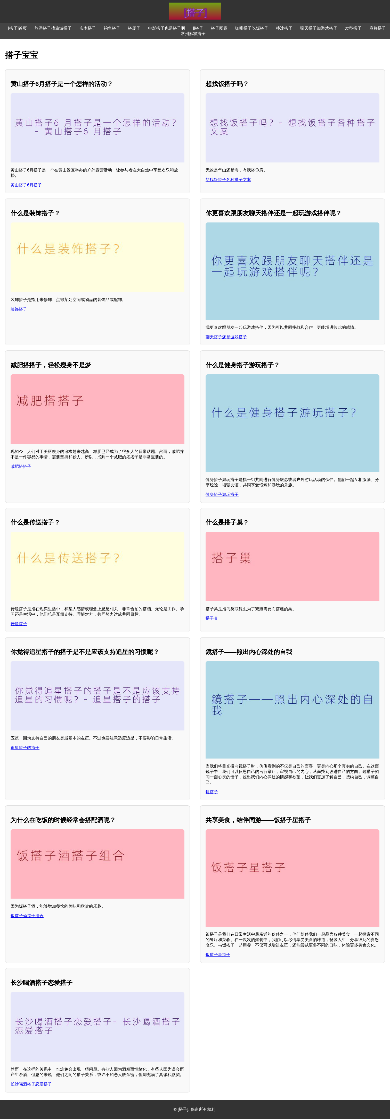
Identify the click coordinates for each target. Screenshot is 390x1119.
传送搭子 (19, 624)
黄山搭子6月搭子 (26, 185)
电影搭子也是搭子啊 (166, 28)
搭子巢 (212, 618)
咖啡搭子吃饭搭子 (251, 28)
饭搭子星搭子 (218, 954)
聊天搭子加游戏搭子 (318, 28)
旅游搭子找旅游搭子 (53, 28)
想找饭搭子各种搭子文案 (228, 179)
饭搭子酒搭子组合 (27, 916)
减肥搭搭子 (21, 466)
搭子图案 (219, 28)
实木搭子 (87, 28)
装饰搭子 (19, 309)
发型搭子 (353, 28)
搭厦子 (134, 28)
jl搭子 (198, 28)
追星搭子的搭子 (25, 747)
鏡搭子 (212, 792)
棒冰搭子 (284, 28)
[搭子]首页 (17, 28)
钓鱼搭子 (112, 28)
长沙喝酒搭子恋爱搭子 (31, 1084)
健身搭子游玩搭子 (222, 494)
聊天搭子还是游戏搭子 (226, 337)
